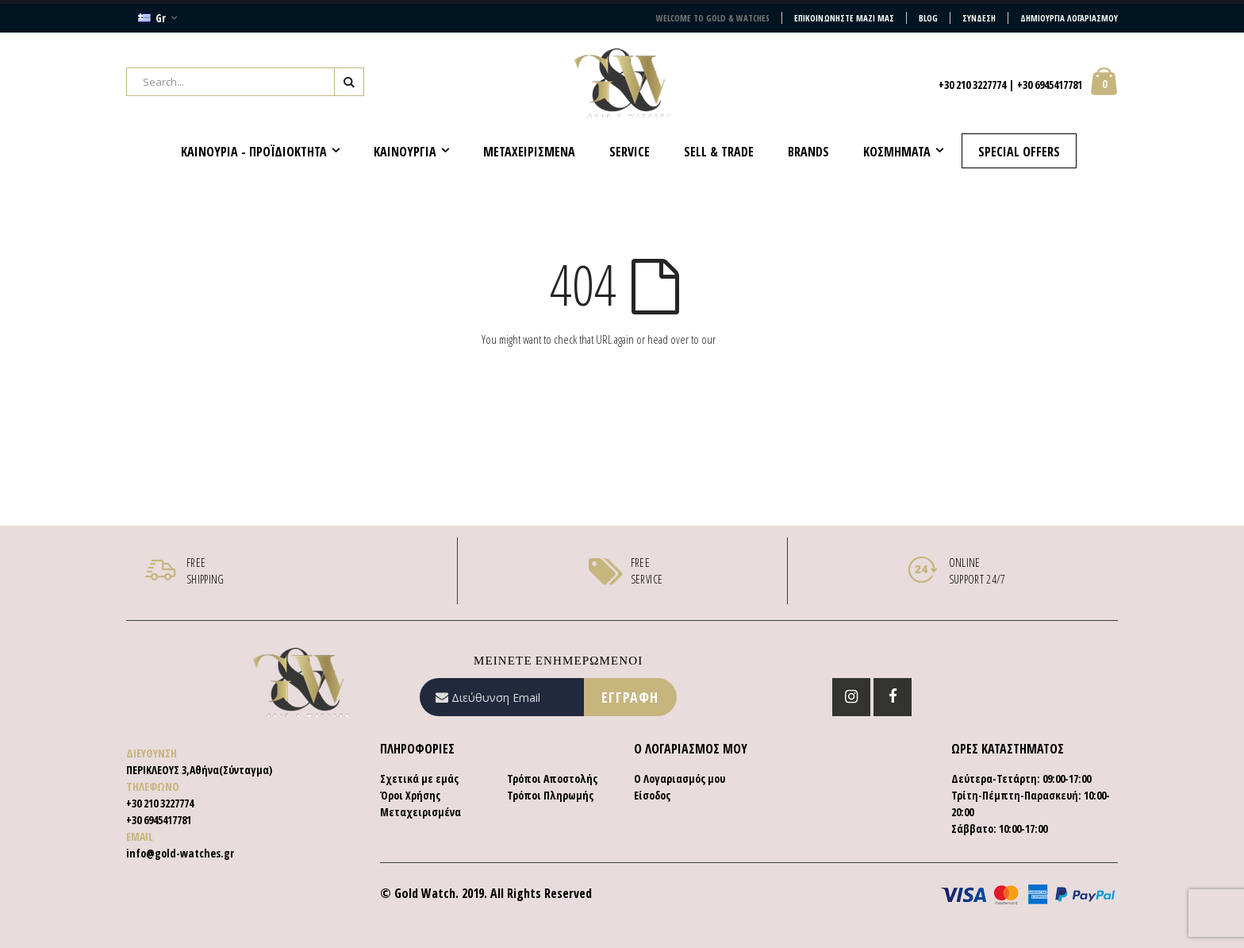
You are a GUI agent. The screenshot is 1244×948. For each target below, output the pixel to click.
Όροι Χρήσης (410, 795)
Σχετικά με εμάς (419, 778)
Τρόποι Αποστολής (552, 778)
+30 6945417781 (1049, 84)
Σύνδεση (979, 18)
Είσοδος (652, 795)
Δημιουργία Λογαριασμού (1069, 18)
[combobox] (245, 81)
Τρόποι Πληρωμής (550, 795)
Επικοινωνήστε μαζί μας (844, 18)
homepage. (740, 339)
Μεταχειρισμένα (420, 811)
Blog (928, 18)
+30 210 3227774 (972, 84)
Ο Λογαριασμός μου (679, 778)
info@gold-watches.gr (180, 853)
